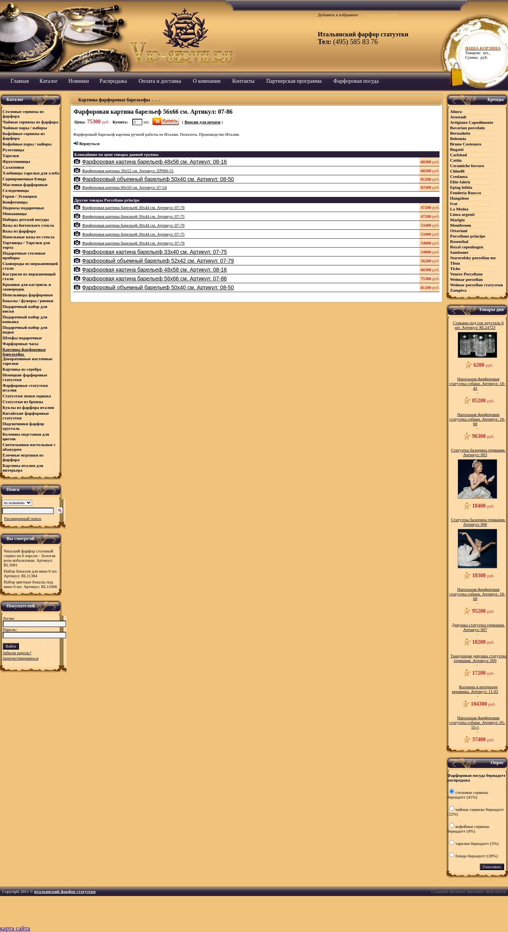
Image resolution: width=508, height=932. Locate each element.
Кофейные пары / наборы (27, 144)
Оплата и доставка (160, 81)
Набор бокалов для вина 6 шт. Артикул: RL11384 (31, 573)
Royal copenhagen (466, 247)
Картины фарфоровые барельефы (24, 351)
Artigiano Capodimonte (471, 122)
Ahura (456, 111)
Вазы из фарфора (19, 231)
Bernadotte (460, 133)
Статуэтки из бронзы (23, 401)
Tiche (455, 268)
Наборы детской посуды (26, 219)
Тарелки (11, 155)
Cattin (456, 160)
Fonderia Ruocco (465, 192)
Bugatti (457, 149)
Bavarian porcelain (467, 127)
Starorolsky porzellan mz (473, 257)
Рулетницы (14, 149)
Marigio (457, 219)
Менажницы (15, 213)
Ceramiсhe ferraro (467, 165)
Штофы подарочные (22, 337)
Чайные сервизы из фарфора (30, 122)
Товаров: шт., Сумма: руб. (484, 53)
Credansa (458, 176)
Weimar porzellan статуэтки (476, 284)
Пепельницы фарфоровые (28, 294)
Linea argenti (462, 214)
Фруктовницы (16, 161)
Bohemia (458, 138)
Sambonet (459, 252)
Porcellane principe (467, 236)
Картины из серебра (22, 369)
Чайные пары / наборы (25, 127)
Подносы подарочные (23, 207)
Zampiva (458, 290)
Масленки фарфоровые (25, 184)
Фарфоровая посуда (356, 81)
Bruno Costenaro (465, 144)
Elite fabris (460, 182)
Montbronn (460, 225)
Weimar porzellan (466, 279)
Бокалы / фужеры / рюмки (28, 300)
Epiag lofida (461, 187)
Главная (20, 81)
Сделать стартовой (381, 14)
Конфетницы (15, 202)
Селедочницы (16, 190)
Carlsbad (458, 154)
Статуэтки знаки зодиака (27, 395)
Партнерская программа (294, 81)
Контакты (243, 81)
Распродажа (113, 81)
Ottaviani (458, 230)
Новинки (78, 81)
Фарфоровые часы (21, 343)
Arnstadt (458, 117)
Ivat (453, 203)
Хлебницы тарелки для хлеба (31, 173)
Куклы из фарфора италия (28, 407)
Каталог (48, 81)
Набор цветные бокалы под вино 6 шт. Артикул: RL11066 (30, 584)
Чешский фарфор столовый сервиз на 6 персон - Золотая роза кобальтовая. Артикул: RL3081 (30, 558)
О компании (206, 81)
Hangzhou (459, 198)
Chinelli (457, 171)
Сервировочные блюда (25, 178)
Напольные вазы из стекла (29, 236)
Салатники (13, 167)
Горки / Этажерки (20, 196)
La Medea (459, 209)
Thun (455, 263)
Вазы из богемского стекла (28, 225)
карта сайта (15, 928)
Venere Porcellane (466, 274)
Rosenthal (459, 241)
